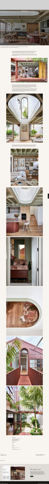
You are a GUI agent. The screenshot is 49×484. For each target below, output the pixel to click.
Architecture (37, 454)
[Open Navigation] (47, 11)
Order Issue (32, 476)
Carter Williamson (17, 439)
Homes (1, 38)
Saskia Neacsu (3, 38)
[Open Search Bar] (46, 11)
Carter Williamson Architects (42, 454)
